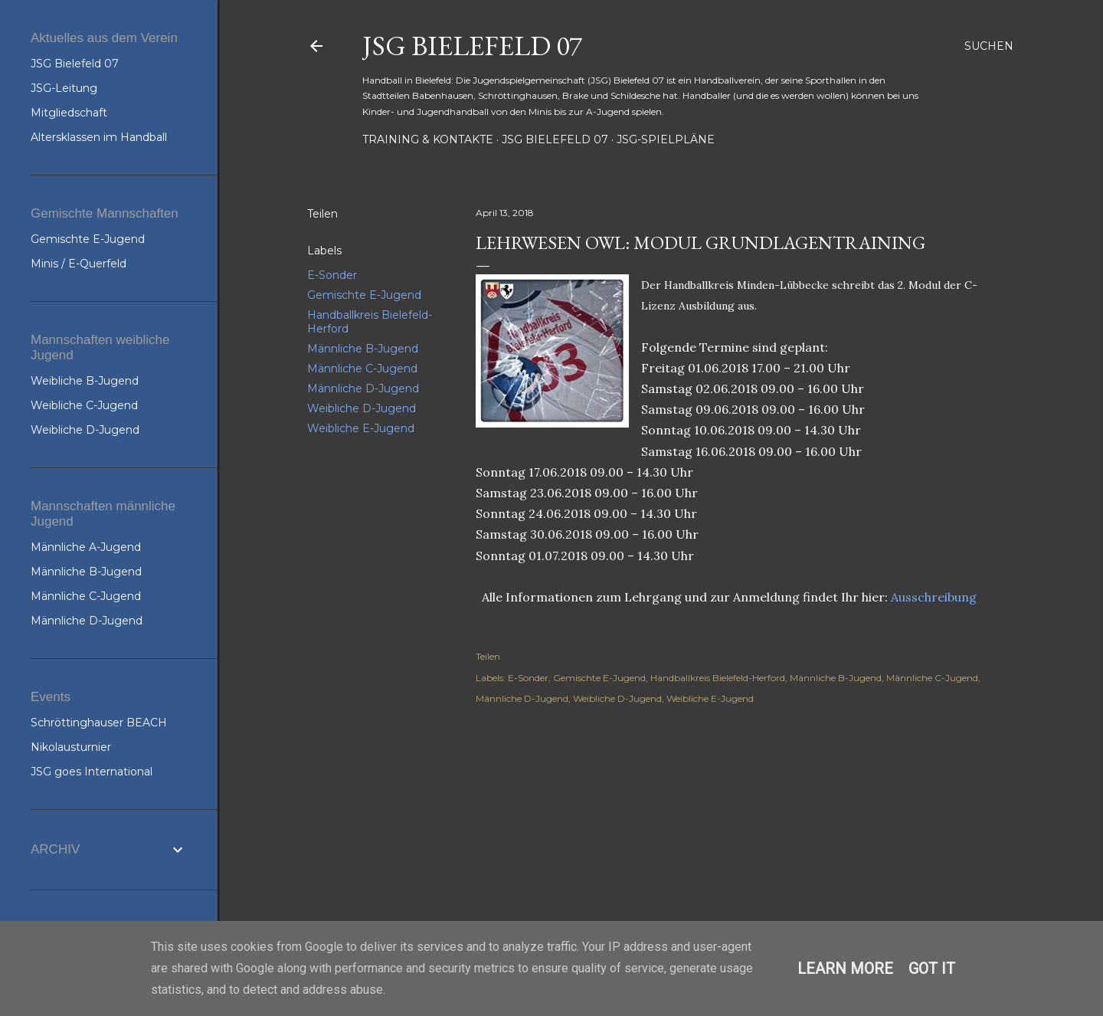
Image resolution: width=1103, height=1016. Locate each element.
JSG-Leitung (64, 88)
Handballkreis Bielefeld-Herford (717, 677)
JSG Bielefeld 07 (472, 46)
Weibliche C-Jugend (84, 405)
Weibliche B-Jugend (85, 381)
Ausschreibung (934, 597)
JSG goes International (91, 771)
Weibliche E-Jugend (360, 428)
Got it (931, 968)
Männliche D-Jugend (363, 388)
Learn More (845, 968)
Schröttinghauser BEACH (99, 722)
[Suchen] (988, 46)
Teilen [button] (322, 214)
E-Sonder (332, 275)
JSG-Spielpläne (666, 139)
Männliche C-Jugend (362, 368)
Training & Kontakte (427, 139)
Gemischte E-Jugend (364, 295)
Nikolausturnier (71, 747)
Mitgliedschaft (69, 113)
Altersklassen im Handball (99, 137)
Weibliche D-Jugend (361, 408)
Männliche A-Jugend (86, 547)
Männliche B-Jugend (362, 349)
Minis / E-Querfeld (78, 263)
